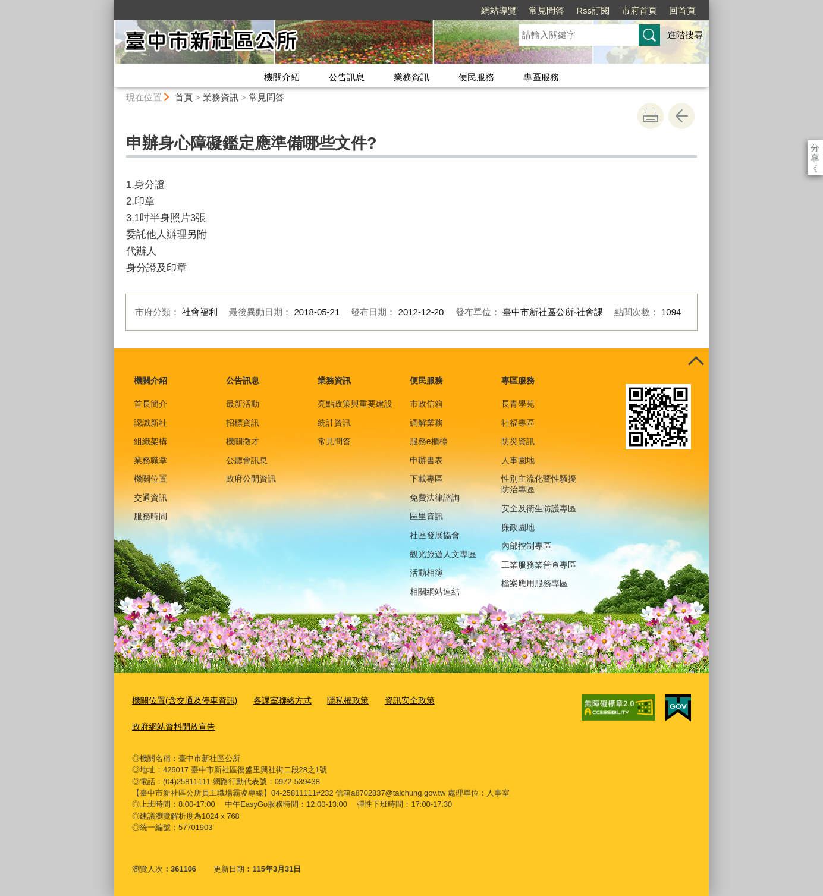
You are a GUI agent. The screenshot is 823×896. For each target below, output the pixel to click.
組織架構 (150, 441)
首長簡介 (150, 403)
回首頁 (614, 10)
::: (109, 5)
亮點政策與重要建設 (355, 403)
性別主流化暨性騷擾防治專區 (538, 484)
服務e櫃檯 (429, 441)
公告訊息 (347, 77)
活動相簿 (426, 572)
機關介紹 (282, 77)
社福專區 (518, 422)
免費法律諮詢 (435, 497)
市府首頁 (571, 10)
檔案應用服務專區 (534, 583)
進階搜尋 (685, 35)
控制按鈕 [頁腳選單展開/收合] (696, 361)
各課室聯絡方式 (273, 700)
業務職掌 (150, 460)
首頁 (184, 97)
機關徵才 (242, 441)
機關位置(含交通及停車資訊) (181, 700)
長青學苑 (518, 403)
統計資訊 (334, 422)
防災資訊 (518, 441)
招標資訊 (242, 422)
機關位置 (150, 478)
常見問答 (478, 10)
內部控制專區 (526, 546)
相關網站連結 (435, 591)
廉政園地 (518, 527)
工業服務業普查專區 (538, 565)
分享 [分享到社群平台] (815, 147)
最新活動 (242, 403)
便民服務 (476, 77)
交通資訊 (150, 497)
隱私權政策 (335, 700)
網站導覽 (430, 10)
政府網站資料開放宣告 (170, 724)
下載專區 (426, 478)
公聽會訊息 (247, 460)
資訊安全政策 (393, 700)
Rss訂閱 (524, 10)
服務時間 (150, 516)
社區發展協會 (435, 535)
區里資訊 (426, 516)
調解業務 (426, 422)
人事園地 (518, 460)
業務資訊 (411, 77)
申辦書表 (426, 460)
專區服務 (541, 77)
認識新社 (150, 422)
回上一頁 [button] (681, 116)
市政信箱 (426, 403)
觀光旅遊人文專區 (443, 554)
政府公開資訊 (251, 478)
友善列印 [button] (650, 116)
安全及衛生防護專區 (538, 508)
